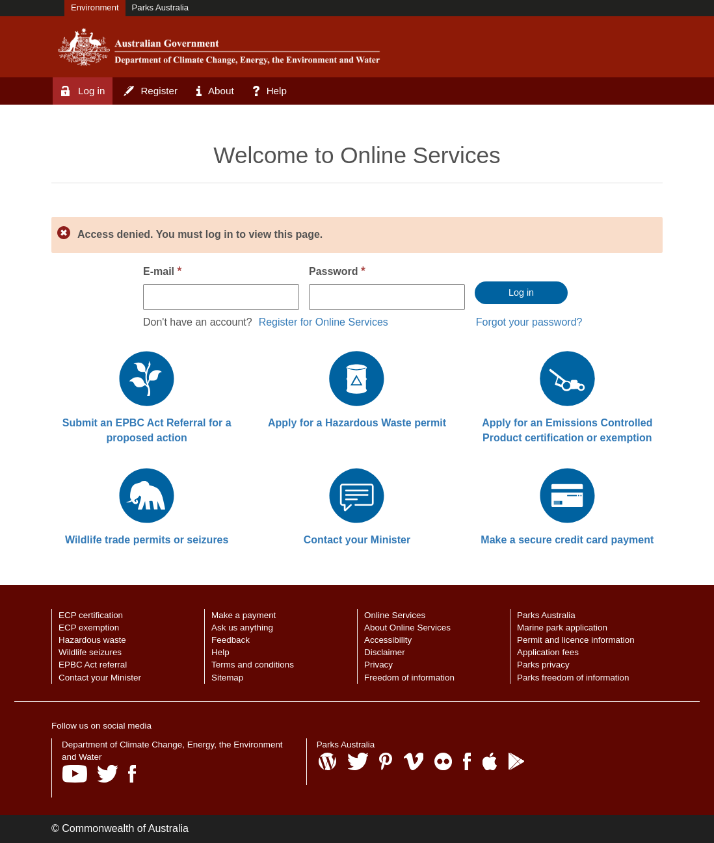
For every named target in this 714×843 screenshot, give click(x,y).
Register (151, 90)
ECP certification (91, 615)
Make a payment (243, 615)
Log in (83, 90)
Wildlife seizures (90, 652)
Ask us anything (242, 627)
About (215, 90)
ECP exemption (89, 627)
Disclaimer (384, 652)
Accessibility (388, 640)
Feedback (230, 640)
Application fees (548, 652)
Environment (95, 7)
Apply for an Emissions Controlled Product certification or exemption (567, 430)
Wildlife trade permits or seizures (146, 539)
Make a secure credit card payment (567, 539)
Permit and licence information (576, 640)
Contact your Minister (357, 539)
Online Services (394, 615)
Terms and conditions (252, 664)
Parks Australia (160, 7)
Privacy (378, 664)
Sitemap (227, 677)
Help (270, 90)
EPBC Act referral (93, 664)
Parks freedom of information (573, 677)
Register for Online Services (323, 322)
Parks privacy (543, 664)
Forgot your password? (529, 322)
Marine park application (562, 627)
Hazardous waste (92, 640)
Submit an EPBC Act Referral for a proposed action (146, 430)
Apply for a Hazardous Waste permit (357, 422)
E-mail (162, 271)
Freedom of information (409, 677)
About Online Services (407, 627)
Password (337, 271)
